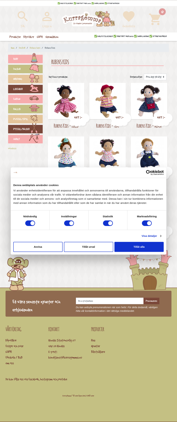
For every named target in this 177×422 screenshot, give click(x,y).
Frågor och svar (15, 346)
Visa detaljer (149, 235)
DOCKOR (28, 69)
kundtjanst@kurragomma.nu (65, 357)
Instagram (46, 379)
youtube (62, 379)
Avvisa (38, 246)
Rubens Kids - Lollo (66, 125)
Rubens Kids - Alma (149, 125)
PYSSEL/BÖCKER (28, 130)
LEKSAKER (28, 89)
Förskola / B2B (14, 357)
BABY (28, 59)
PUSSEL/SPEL (28, 120)
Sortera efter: (136, 76)
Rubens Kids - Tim (107, 125)
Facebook (34, 379)
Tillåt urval (88, 246)
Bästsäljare (98, 352)
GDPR (9, 352)
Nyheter (95, 346)
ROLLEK (28, 109)
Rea (93, 340)
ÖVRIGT (28, 140)
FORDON (28, 99)
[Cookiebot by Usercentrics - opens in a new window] (148, 172)
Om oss (10, 363)
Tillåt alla (139, 246)
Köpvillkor (11, 340)
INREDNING (28, 79)
